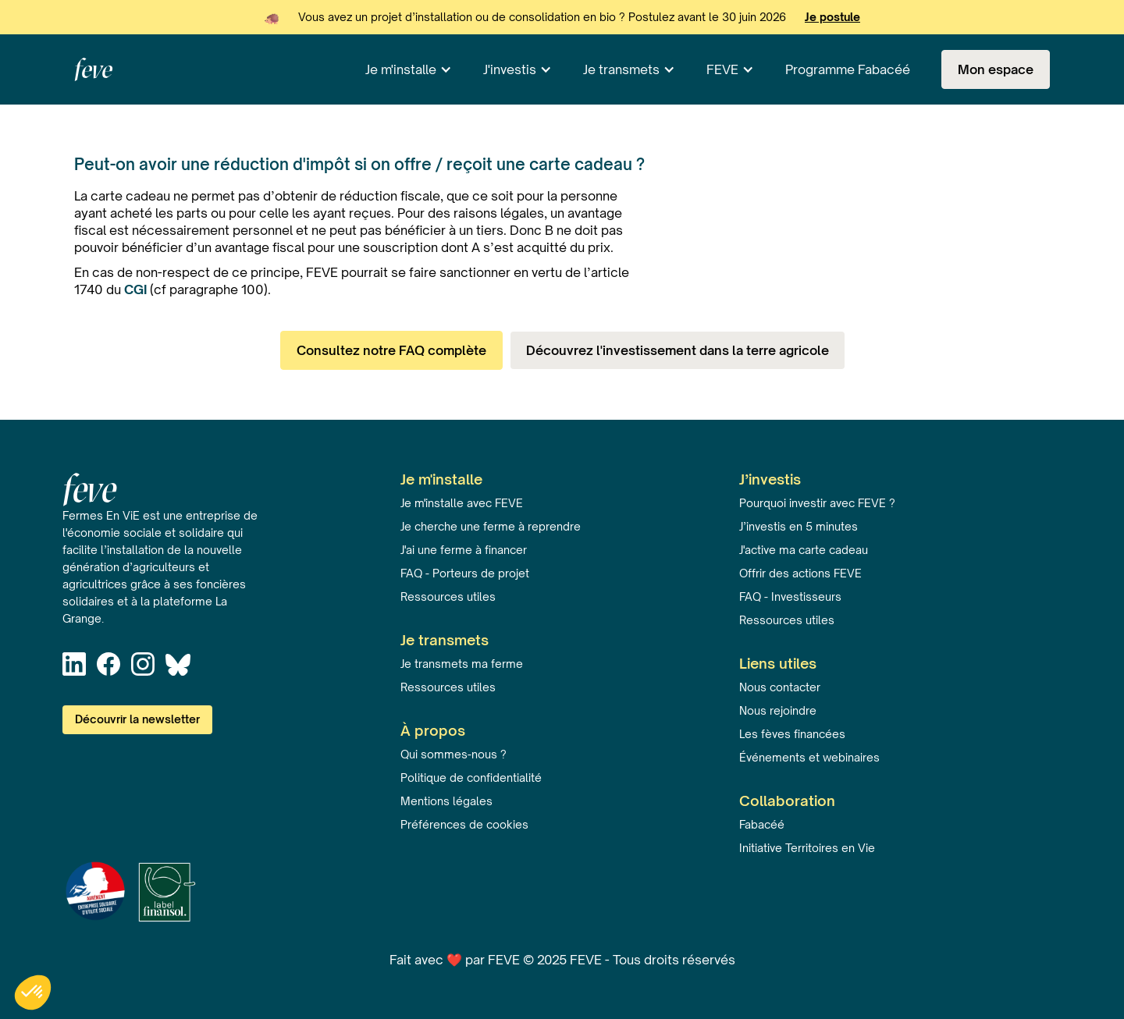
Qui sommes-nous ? (453, 754)
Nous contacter (779, 687)
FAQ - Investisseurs (790, 596)
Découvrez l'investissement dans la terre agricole (677, 350)
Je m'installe (400, 69)
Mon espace (995, 69)
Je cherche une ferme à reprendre (490, 526)
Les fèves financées (792, 733)
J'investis (509, 69)
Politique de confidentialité (471, 777)
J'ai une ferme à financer (463, 549)
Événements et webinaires (809, 757)
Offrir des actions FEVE (800, 573)
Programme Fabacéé (847, 69)
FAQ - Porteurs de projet (464, 573)
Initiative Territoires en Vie (807, 847)
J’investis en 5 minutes (798, 526)
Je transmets (621, 69)
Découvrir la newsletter (137, 719)
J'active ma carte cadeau (803, 549)
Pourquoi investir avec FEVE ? (817, 503)
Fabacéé (761, 824)
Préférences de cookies (464, 824)
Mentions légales (446, 801)
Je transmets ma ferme (461, 663)
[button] (409, 69)
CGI (137, 289)
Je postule (832, 16)
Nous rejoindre (777, 710)
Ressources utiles (448, 596)
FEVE (722, 69)
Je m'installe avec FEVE (461, 503)
